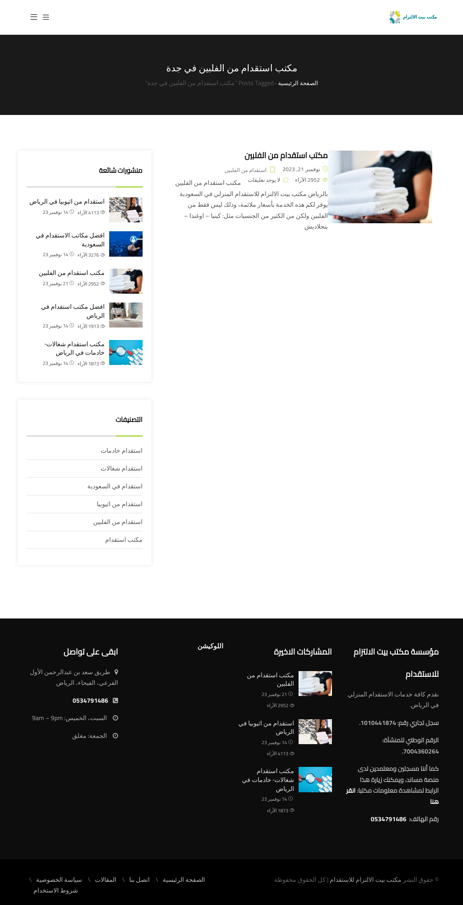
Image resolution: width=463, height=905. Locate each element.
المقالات (105, 879)
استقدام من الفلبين (245, 170)
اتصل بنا (139, 879)
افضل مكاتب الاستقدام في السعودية (70, 240)
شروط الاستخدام (55, 890)
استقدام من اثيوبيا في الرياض (67, 201)
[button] (34, 17)
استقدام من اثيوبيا (120, 504)
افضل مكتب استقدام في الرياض (73, 311)
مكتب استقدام (124, 539)
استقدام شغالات (122, 468)
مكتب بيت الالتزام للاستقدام (366, 879)
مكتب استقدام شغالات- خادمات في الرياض (75, 348)
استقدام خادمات (122, 450)
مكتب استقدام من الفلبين (286, 155)
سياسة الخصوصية (59, 879)
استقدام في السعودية (115, 486)
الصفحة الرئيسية (184, 879)
